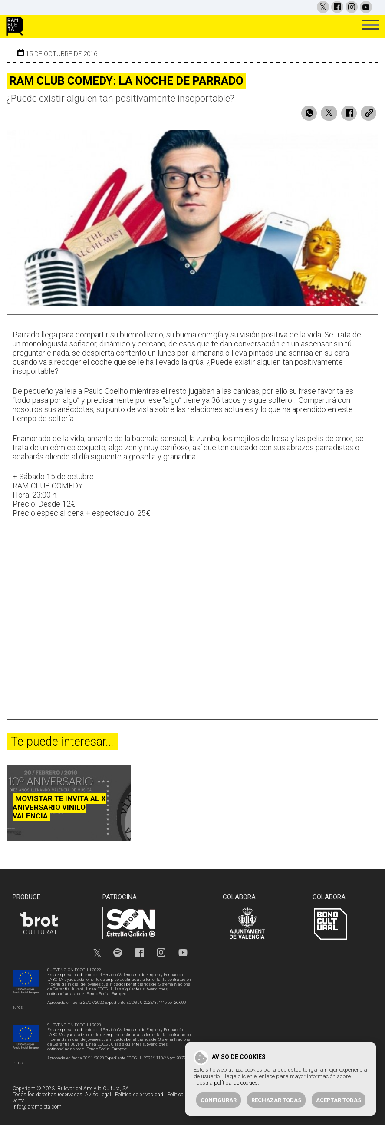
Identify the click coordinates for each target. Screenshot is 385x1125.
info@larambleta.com (37, 1107)
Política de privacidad (139, 1095)
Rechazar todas (276, 1100)
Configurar (219, 1100)
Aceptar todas (338, 1100)
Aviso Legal (98, 1095)
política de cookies (236, 1082)
